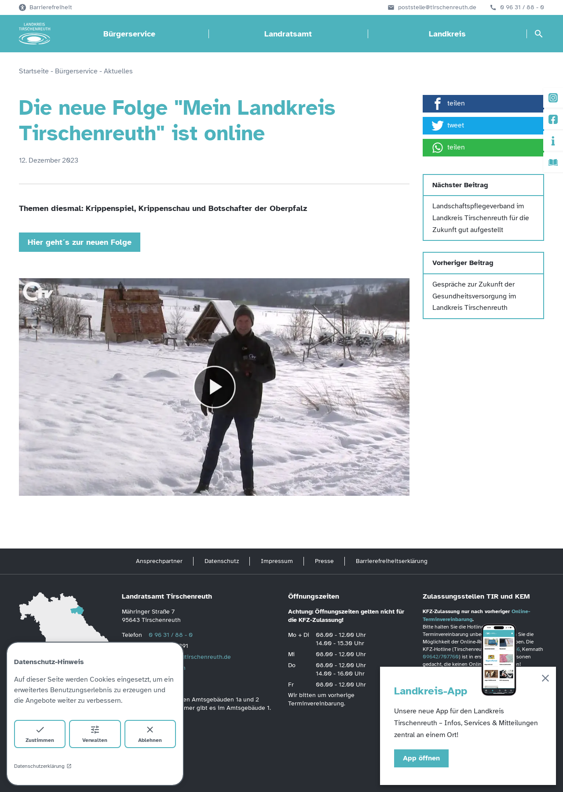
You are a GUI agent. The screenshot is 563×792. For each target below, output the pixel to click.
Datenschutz (222, 561)
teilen (448, 104)
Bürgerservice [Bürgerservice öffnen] (129, 34)
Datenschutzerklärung (43, 766)
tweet (447, 126)
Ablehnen (150, 733)
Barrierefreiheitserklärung (392, 561)
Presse (324, 561)
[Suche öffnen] (539, 34)
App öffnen (421, 758)
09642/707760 (441, 657)
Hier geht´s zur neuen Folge (80, 242)
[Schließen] (545, 680)
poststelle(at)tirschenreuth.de (190, 657)
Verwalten (94, 733)
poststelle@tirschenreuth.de (437, 7)
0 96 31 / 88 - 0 (522, 7)
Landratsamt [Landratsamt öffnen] (288, 34)
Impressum (277, 561)
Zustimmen (40, 733)
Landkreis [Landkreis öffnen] (447, 34)
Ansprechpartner (159, 561)
